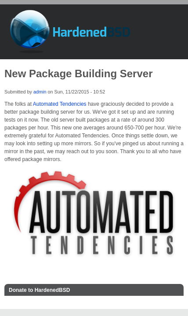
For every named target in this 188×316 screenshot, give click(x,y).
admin (39, 91)
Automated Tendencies (60, 104)
